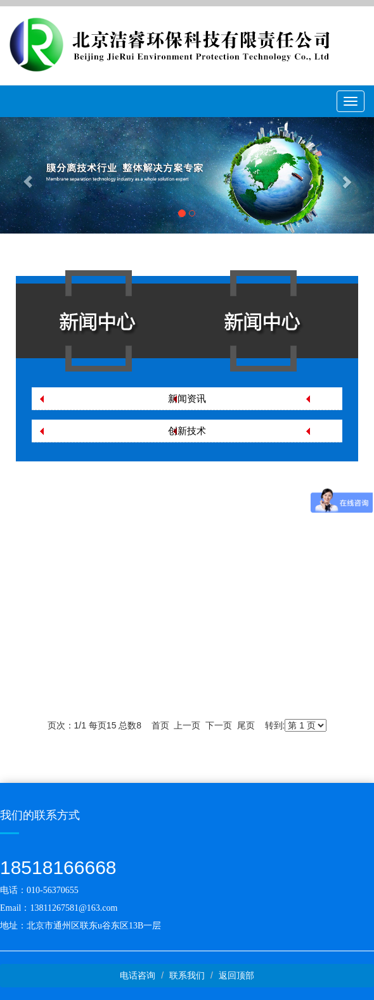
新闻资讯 (187, 398)
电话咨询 (137, 975)
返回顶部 (236, 975)
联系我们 (187, 975)
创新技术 (187, 430)
